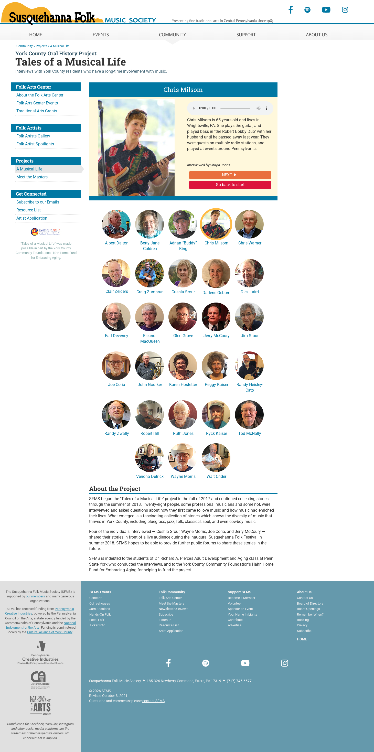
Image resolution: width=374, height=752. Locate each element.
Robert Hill (149, 417)
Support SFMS (239, 592)
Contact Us (305, 598)
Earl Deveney (116, 319)
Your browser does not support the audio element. (230, 108)
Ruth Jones (183, 417)
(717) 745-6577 (239, 681)
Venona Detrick (149, 460)
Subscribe (166, 614)
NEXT (227, 175)
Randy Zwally (116, 417)
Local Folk (96, 620)
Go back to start (230, 184)
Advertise (234, 625)
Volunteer (235, 603)
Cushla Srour (183, 275)
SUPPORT (246, 34)
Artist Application (31, 218)
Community (24, 46)
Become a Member (241, 598)
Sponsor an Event (240, 609)
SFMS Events (100, 592)
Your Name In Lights (242, 614)
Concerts (95, 598)
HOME (35, 34)
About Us (304, 592)
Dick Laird (249, 275)
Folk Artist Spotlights (35, 144)
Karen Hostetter (183, 368)
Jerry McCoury (216, 319)
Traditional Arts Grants (36, 111)
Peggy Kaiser (216, 368)
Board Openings (308, 609)
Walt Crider (216, 460)
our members (35, 596)
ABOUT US (316, 34)
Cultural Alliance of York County (49, 632)
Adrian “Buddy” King (183, 229)
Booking (303, 620)
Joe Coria (116, 368)
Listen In (165, 620)
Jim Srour (249, 319)
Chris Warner (249, 226)
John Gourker (149, 368)
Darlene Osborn (216, 276)
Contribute (235, 620)
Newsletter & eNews (173, 609)
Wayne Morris (183, 460)
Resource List (28, 210)
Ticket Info (97, 625)
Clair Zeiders (116, 275)
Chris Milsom (216, 226)
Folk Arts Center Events (37, 103)
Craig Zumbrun (149, 275)
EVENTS (101, 34)
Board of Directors (310, 603)
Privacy (302, 625)
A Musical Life (29, 169)
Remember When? (310, 614)
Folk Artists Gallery (33, 136)
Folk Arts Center (170, 598)
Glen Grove (183, 319)
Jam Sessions (99, 609)
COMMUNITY (172, 34)
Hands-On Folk (100, 614)
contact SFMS (153, 701)
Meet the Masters (32, 177)
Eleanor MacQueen (149, 322)
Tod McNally (249, 417)
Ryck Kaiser (216, 417)
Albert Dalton (116, 226)
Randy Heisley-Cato (249, 371)
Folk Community (172, 592)
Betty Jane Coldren (149, 229)
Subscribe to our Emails (37, 202)
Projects (41, 46)
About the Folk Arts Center (39, 95)
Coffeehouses (99, 603)
